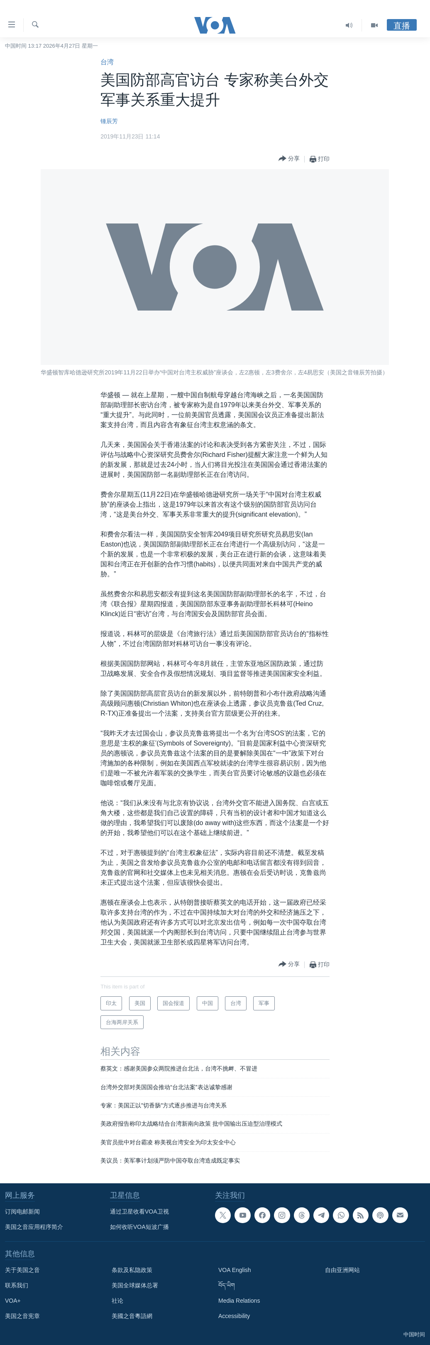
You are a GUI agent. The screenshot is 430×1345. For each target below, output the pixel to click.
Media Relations (239, 1300)
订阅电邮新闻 (22, 1211)
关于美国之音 (22, 1270)
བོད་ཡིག (226, 1285)
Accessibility (234, 1316)
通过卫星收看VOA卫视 (139, 1211)
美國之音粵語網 (132, 1316)
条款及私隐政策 (132, 1270)
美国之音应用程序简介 (34, 1227)
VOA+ (13, 1300)
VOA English (234, 1270)
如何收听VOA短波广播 (139, 1227)
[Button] (289, 159)
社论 (117, 1300)
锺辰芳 (109, 121)
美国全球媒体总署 (135, 1285)
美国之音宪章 (22, 1316)
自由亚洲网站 (342, 1270)
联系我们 (16, 1285)
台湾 (107, 62)
